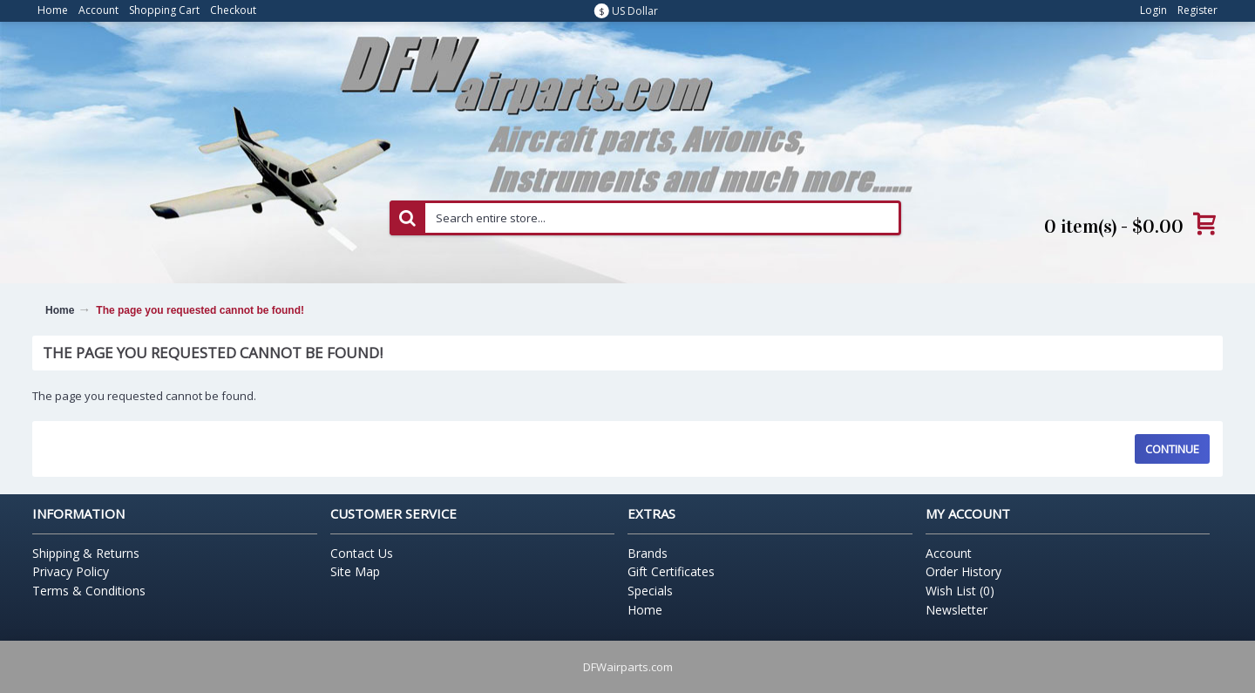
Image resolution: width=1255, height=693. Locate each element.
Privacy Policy (70, 571)
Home (59, 310)
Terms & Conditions (89, 590)
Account (949, 553)
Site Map (355, 571)
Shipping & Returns (85, 553)
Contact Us (361, 553)
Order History (963, 571)
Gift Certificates (671, 571)
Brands (648, 553)
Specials (650, 590)
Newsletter (956, 609)
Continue (1172, 449)
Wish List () (960, 590)
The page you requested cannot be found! (200, 310)
